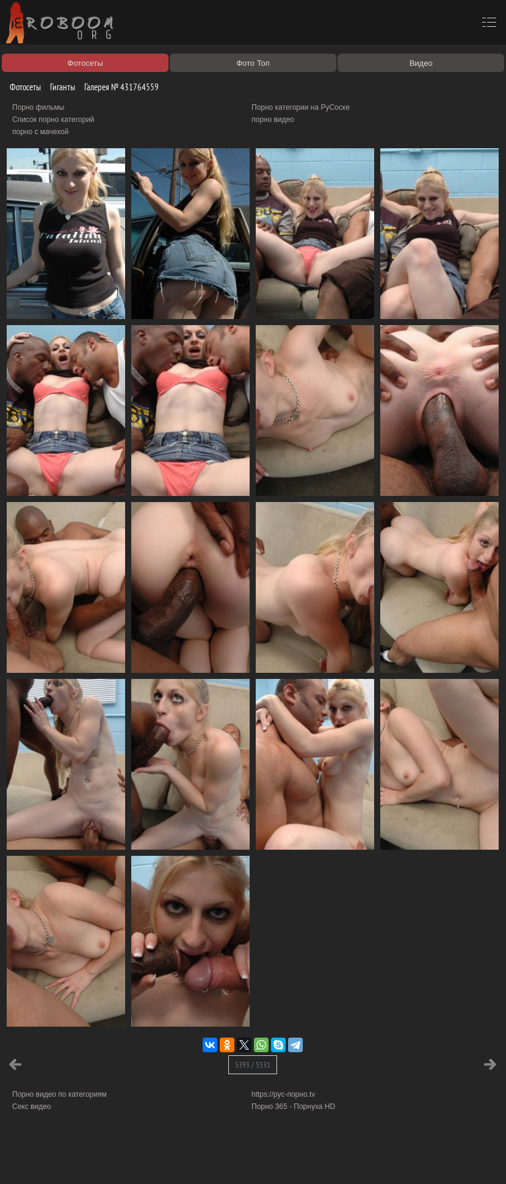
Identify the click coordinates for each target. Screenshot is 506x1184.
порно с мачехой (40, 131)
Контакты (211, 1160)
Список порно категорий (53, 119)
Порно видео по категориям (59, 1094)
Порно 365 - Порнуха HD (293, 1106)
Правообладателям (112, 1160)
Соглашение (169, 1160)
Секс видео (31, 1106)
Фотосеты (21, 87)
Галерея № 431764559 (117, 87)
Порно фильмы (38, 107)
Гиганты (58, 87)
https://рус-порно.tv (283, 1094)
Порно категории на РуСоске (300, 107)
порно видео (272, 119)
